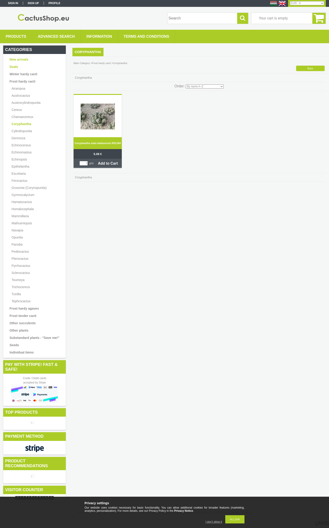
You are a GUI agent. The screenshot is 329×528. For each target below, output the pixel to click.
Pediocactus (20, 251)
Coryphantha (21, 124)
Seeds (14, 345)
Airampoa (18, 88)
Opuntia (17, 237)
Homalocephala (23, 209)
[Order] (205, 86)
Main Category (82, 63)
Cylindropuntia (22, 131)
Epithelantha (20, 166)
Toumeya (18, 280)
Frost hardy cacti (101, 63)
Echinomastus (22, 152)
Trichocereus (21, 287)
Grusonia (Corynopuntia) (29, 188)
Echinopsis (19, 159)
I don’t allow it (213, 521)
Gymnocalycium (23, 195)
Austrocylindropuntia (26, 103)
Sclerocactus (21, 273)
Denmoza (18, 138)
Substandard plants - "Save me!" (34, 338)
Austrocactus (21, 95)
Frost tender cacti (23, 316)
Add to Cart (108, 163)
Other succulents (23, 323)
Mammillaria (20, 216)
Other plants (19, 330)
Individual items (22, 352)
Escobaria (19, 173)
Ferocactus (19, 180)
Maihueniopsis (22, 223)
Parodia (17, 244)
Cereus (17, 110)
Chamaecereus (22, 117)
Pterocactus (20, 258)
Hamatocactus (22, 202)
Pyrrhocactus (21, 266)
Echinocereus (21, 145)
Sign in (13, 3)
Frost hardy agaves (24, 308)
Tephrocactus (21, 301)
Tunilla (16, 294)
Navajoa (17, 230)
